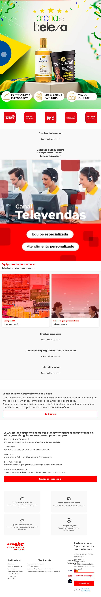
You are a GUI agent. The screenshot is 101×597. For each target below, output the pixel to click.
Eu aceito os (78, 579)
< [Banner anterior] (4, 54)
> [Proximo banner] (97, 54)
